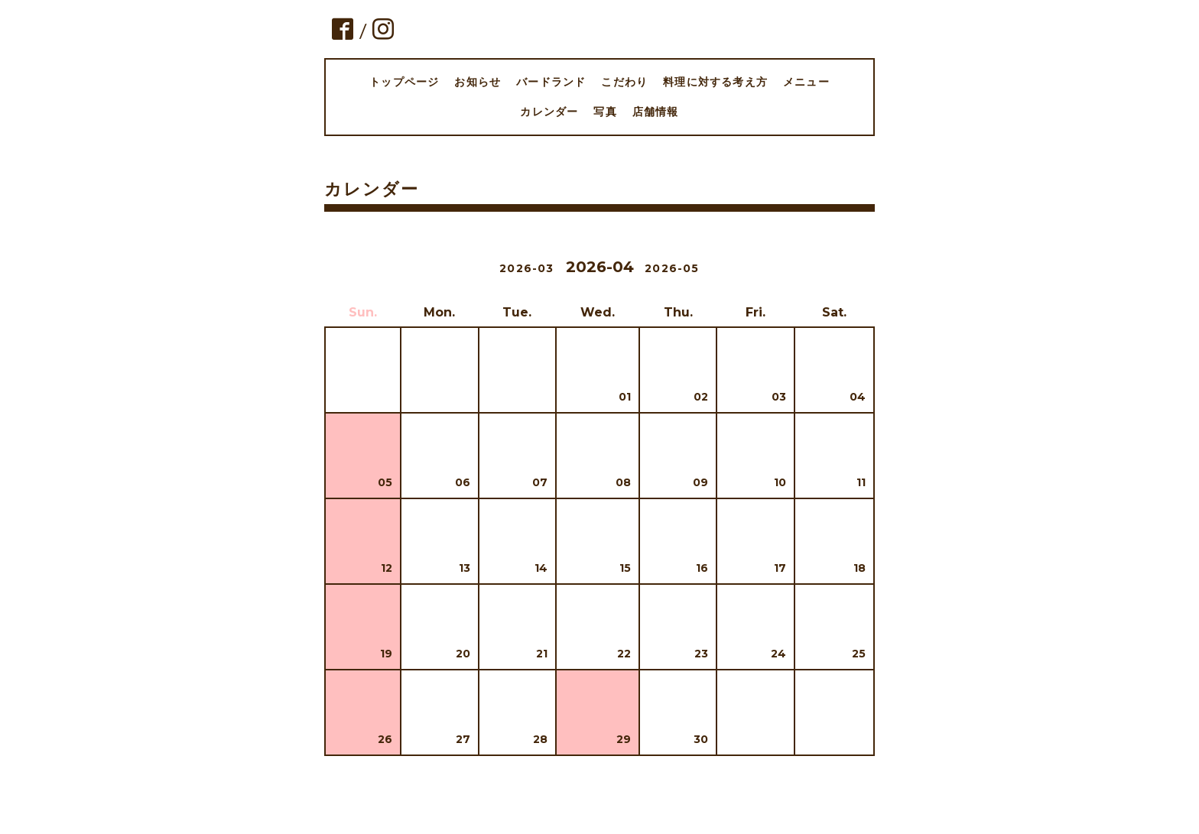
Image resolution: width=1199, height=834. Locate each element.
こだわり (624, 82)
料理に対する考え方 (715, 82)
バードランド (551, 82)
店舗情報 (655, 111)
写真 (604, 111)
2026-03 (526, 268)
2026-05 (672, 268)
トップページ (404, 82)
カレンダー (549, 111)
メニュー (806, 82)
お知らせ (477, 82)
